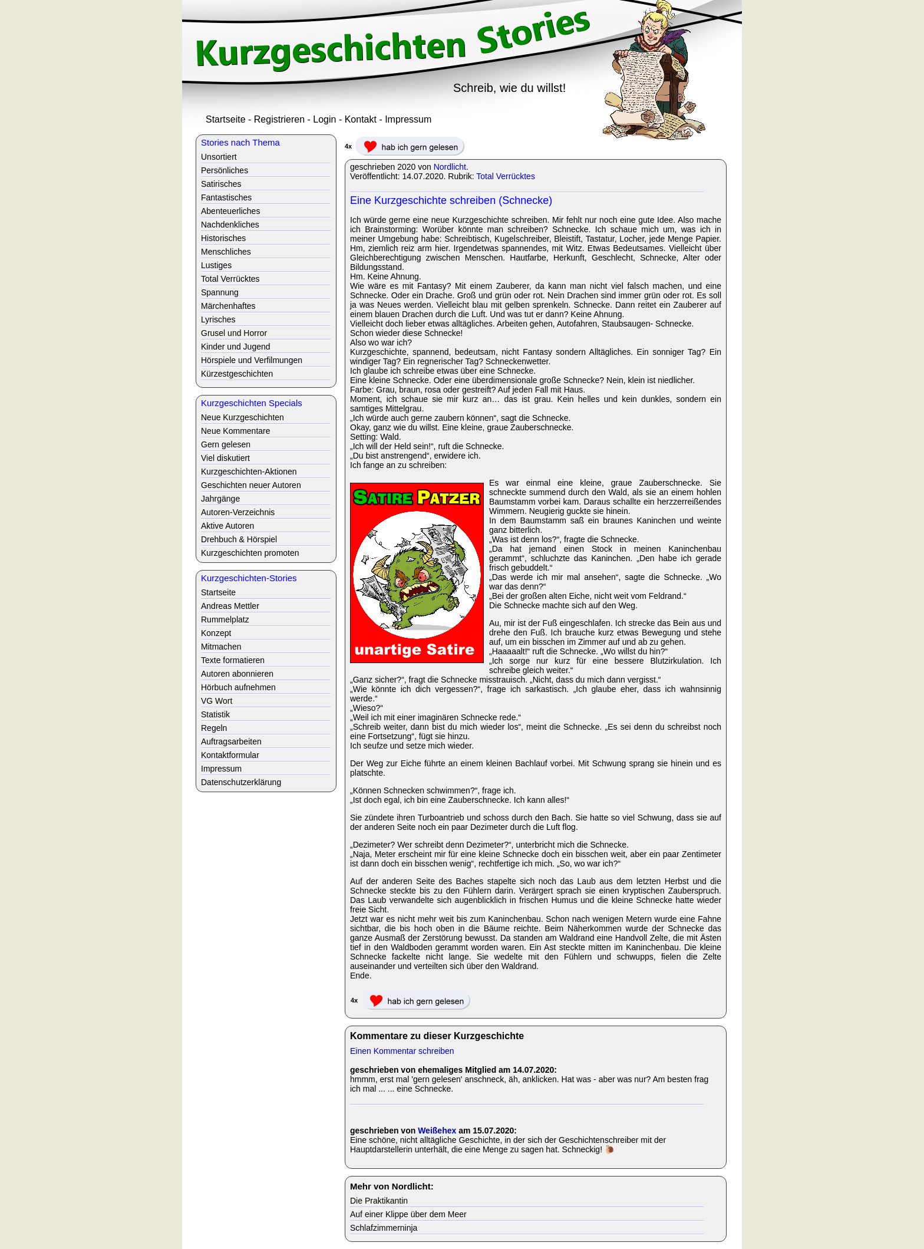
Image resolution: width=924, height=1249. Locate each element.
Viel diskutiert (225, 458)
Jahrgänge (220, 498)
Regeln (214, 728)
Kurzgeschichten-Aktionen (249, 471)
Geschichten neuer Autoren (251, 485)
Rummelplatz (225, 619)
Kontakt (361, 119)
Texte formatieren (233, 660)
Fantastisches (226, 197)
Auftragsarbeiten (231, 741)
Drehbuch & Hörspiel (239, 539)
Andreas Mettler (230, 606)
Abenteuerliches (230, 211)
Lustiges (216, 265)
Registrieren (279, 119)
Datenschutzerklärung (241, 782)
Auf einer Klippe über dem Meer (408, 1214)
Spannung (220, 292)
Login (324, 119)
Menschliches (226, 251)
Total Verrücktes (505, 176)
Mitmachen (221, 646)
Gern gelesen (225, 444)
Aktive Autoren (227, 525)
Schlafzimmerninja (383, 1227)
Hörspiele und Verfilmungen (251, 360)
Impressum (408, 119)
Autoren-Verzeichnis (238, 512)
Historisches (223, 238)
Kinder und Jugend (235, 346)
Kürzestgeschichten (237, 373)
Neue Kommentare (235, 431)
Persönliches (224, 170)
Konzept (216, 633)
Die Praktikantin (379, 1200)
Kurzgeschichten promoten (250, 553)
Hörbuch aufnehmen (238, 687)
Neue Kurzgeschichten (242, 417)
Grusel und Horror (234, 333)
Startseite (226, 119)
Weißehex (437, 1130)
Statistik (215, 714)
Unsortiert (219, 157)
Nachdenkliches (230, 224)
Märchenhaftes (228, 306)
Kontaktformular (230, 755)
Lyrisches (218, 319)
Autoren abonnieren (237, 673)
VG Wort (216, 701)
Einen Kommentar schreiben (402, 1051)
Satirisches (221, 184)
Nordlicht (450, 167)
